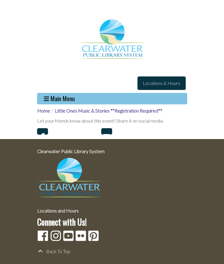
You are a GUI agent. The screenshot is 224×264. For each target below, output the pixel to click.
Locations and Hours (58, 210)
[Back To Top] (112, 251)
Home (43, 110)
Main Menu (59, 98)
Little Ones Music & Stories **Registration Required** (108, 110)
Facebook (42, 131)
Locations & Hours (161, 83)
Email (106, 131)
